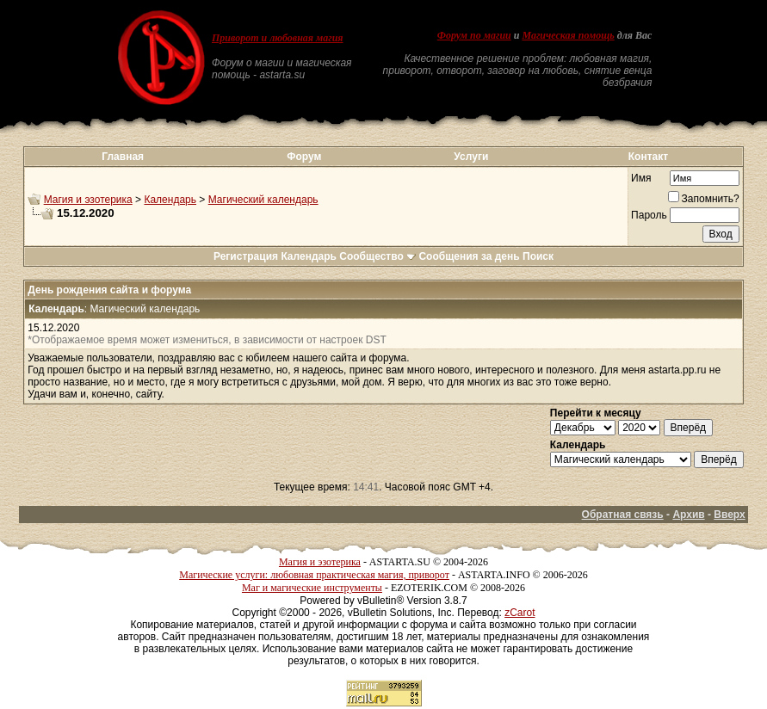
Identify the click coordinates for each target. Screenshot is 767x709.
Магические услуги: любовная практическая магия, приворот (314, 575)
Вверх (729, 515)
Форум (304, 157)
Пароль (649, 215)
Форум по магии (474, 35)
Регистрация (245, 256)
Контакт (648, 157)
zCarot (519, 613)
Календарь (170, 200)
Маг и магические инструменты (312, 588)
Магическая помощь (568, 35)
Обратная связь (623, 515)
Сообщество (377, 256)
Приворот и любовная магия (277, 38)
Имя (641, 178)
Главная (123, 157)
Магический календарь (263, 200)
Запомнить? (703, 199)
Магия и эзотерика (88, 200)
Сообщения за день (468, 256)
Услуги (471, 157)
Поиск (538, 256)
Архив (688, 515)
